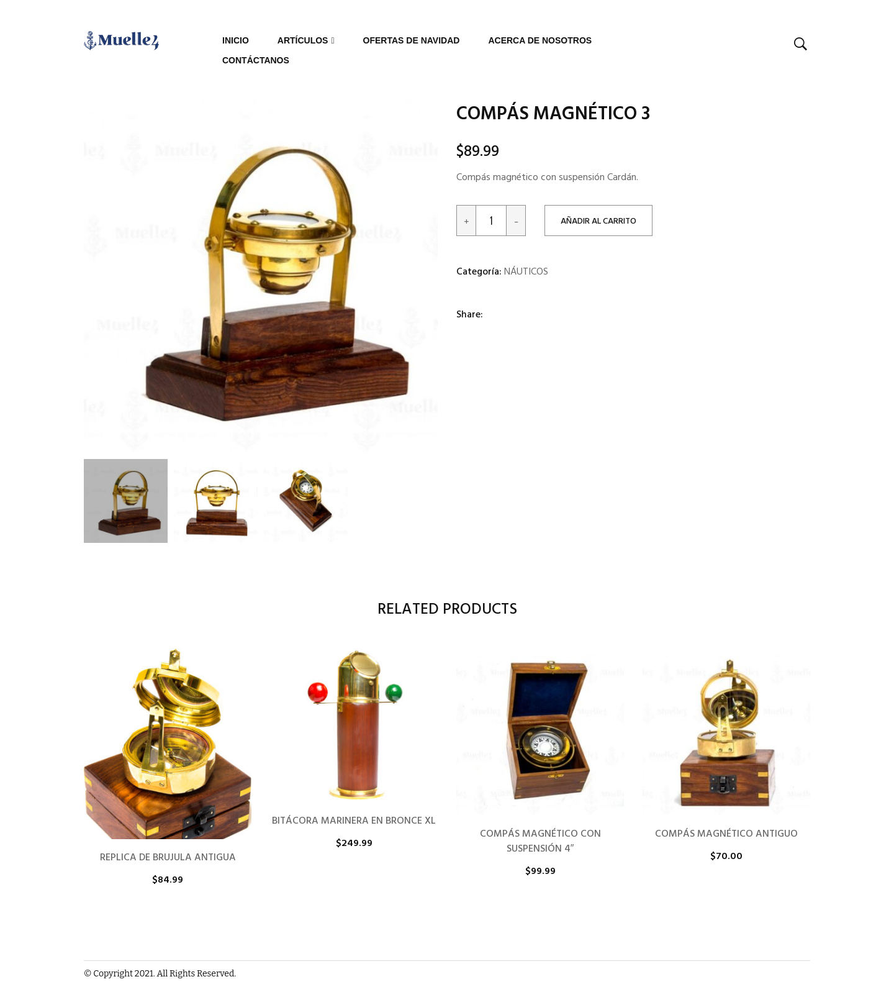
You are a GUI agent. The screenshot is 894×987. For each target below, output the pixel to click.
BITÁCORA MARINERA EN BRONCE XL (354, 821)
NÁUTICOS (526, 272)
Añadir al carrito (598, 221)
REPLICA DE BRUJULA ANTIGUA (168, 858)
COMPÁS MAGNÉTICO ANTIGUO (726, 834)
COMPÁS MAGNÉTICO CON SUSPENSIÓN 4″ (540, 841)
